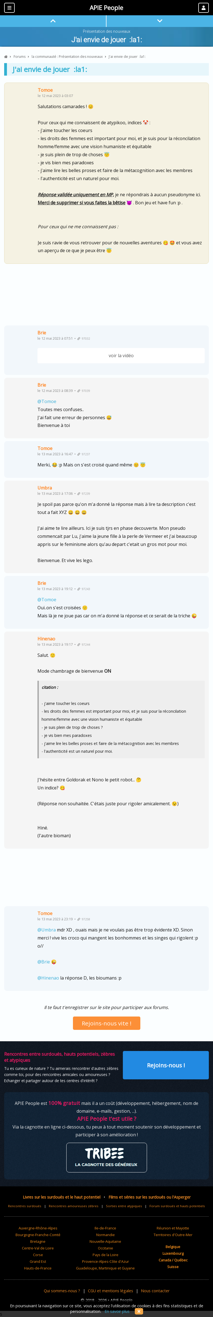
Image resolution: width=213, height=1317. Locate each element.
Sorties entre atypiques (124, 1206)
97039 (83, 391)
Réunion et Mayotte (173, 1228)
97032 (83, 339)
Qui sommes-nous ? (62, 1290)
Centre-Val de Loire (38, 1248)
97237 (83, 454)
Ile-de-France (105, 1228)
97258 (83, 919)
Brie (41, 333)
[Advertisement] (106, 297)
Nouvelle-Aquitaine (105, 1241)
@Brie (43, 962)
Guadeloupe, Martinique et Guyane (105, 1268)
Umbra (44, 488)
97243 (83, 589)
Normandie (105, 1234)
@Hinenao (48, 978)
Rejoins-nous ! (166, 1065)
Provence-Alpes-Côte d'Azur (105, 1261)
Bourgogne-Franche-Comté (38, 1234)
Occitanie (105, 1248)
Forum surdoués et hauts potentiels (177, 1206)
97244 (83, 645)
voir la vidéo (121, 355)
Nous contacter (155, 1290)
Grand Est (38, 1261)
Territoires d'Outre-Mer (173, 1234)
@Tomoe (46, 401)
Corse (38, 1254)
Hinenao (46, 639)
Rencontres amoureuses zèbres (73, 1206)
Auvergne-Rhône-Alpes (38, 1228)
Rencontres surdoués (24, 1206)
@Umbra (46, 930)
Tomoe (45, 90)
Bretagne (37, 1241)
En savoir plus (117, 1311)
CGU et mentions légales (110, 1290)
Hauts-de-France (38, 1268)
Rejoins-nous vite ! (106, 1023)
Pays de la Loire (105, 1254)
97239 (83, 494)
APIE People (106, 7)
